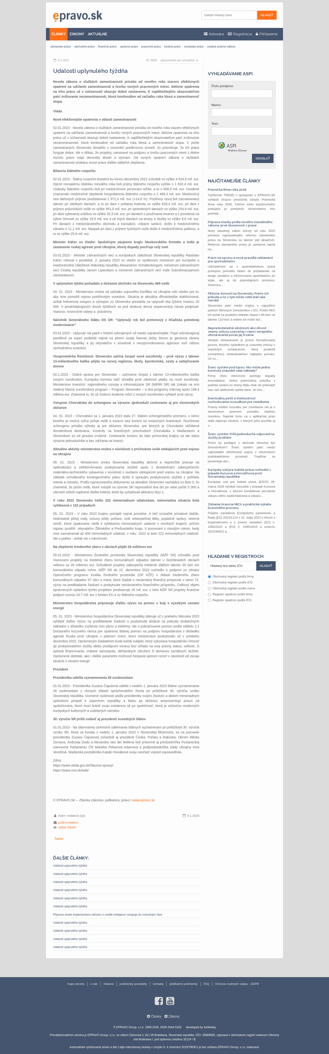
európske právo (194, 46)
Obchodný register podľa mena (231, 588)
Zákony (173, 1016)
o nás (94, 984)
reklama (108, 984)
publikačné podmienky (183, 984)
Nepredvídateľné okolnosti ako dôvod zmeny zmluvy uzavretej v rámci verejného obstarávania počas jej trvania (240, 331)
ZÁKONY (76, 34)
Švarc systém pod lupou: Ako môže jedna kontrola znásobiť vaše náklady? (239, 369)
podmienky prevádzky (133, 984)
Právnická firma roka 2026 (227, 189)
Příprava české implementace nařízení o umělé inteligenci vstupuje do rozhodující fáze (107, 914)
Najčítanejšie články (234, 180)
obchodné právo (84, 46)
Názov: (216, 105)
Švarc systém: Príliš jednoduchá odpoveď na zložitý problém (241, 435)
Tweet (58, 839)
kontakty (158, 984)
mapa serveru (76, 984)
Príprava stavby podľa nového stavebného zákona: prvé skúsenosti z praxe (240, 223)
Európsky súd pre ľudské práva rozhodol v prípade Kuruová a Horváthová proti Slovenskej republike (239, 473)
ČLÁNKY (58, 34)
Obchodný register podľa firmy (231, 576)
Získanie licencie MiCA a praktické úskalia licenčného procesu (239, 506)
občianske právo (60, 46)
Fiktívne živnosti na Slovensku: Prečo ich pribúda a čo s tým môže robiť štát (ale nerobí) (238, 297)
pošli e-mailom (68, 822)
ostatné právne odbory (221, 46)
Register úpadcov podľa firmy (230, 594)
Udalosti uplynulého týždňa (70, 865)
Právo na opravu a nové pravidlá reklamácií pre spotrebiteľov (240, 259)
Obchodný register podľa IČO (230, 582)
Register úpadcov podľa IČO (229, 600)
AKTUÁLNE (97, 34)
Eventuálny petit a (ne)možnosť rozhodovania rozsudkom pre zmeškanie (238, 400)
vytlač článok (67, 827)
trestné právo (172, 46)
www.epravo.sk (143, 800)
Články (156, 1016)
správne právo (129, 46)
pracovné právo (151, 46)
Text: (215, 123)
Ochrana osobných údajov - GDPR (237, 984)
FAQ (206, 984)
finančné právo (107, 46)
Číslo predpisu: (222, 86)
